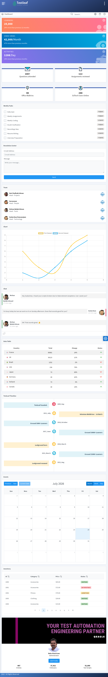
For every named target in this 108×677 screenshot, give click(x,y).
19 (17, 530)
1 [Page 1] (43, 610)
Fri (83, 491)
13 (31, 518)
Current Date (24, 484)
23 (74, 530)
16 (74, 518)
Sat (97, 491)
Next (15, 484)
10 (88, 507)
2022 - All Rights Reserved (10, 674)
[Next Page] (69, 610)
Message (7, 159)
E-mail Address (9, 151)
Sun (11, 491)
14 (45, 518)
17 (88, 518)
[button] (54, 177)
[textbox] (54, 155)
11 (103, 507)
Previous (8, 484)
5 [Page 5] (60, 610)
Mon (25, 491)
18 (103, 518)
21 (45, 530)
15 (60, 518)
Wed (54, 491)
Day (101, 484)
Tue (39, 491)
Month (90, 484)
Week (96, 484)
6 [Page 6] (64, 610)
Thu (68, 491)
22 (60, 530)
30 (45, 496)
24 (88, 530)
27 (31, 541)
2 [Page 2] (47, 610)
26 (17, 541)
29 (31, 496)
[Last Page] (73, 610)
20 (31, 530)
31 (88, 541)
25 (103, 530)
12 (17, 518)
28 (17, 496)
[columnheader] (16, 576)
